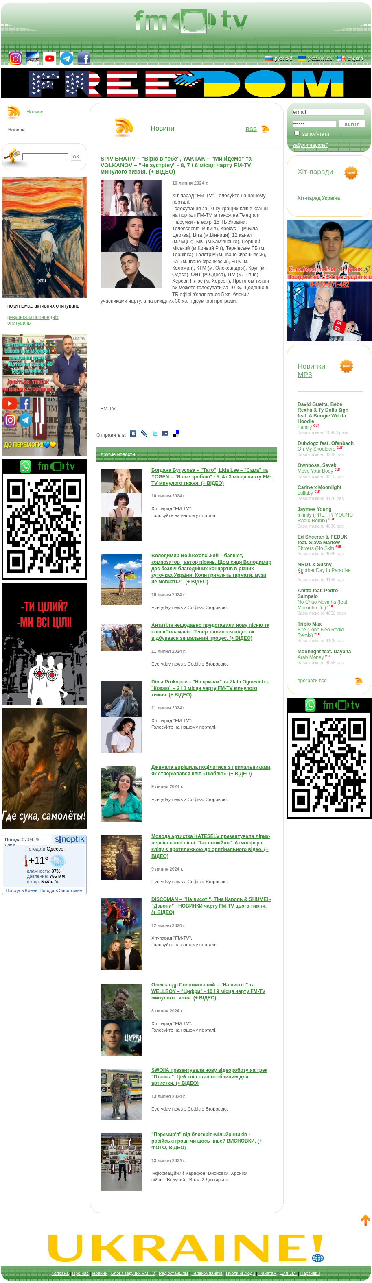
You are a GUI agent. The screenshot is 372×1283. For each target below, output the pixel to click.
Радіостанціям (173, 1273)
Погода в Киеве (21, 890)
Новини (35, 112)
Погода (13, 839)
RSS (251, 129)
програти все (312, 680)
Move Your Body (326, 471)
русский (283, 58)
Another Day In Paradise (326, 572)
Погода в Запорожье (60, 890)
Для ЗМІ (288, 1273)
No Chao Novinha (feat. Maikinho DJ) (326, 601)
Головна (60, 1273)
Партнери (310, 1273)
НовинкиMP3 (311, 370)
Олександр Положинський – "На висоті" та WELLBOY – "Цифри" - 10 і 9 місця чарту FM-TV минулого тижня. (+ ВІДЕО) (208, 991)
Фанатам (267, 1273)
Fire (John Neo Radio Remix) (326, 632)
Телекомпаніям (207, 1273)
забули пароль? (310, 145)
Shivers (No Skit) (326, 545)
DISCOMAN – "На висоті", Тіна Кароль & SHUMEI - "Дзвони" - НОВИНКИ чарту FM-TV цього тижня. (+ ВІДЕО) (211, 906)
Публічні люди (240, 1273)
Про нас (80, 1273)
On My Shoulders (326, 449)
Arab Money (326, 657)
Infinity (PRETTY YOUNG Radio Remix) (326, 517)
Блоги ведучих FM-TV (133, 1273)
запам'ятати (315, 134)
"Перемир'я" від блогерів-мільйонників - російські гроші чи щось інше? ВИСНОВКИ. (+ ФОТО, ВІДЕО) (206, 1141)
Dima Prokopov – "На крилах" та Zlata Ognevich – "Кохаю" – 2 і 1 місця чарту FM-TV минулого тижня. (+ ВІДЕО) (210, 688)
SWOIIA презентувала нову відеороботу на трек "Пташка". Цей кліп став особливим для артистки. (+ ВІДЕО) (209, 1076)
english (355, 58)
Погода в (44, 849)
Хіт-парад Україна (319, 198)
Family (326, 418)
